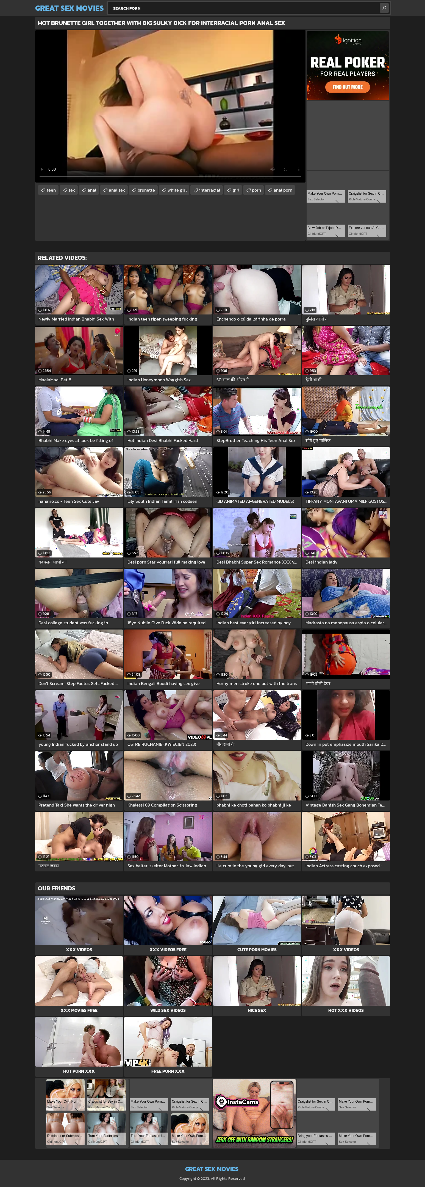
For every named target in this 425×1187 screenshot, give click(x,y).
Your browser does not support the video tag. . (170, 106)
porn (256, 190)
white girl (177, 190)
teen (51, 190)
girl (236, 190)
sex (71, 190)
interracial (209, 190)
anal (92, 190)
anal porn (283, 190)
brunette (146, 190)
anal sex (117, 190)
